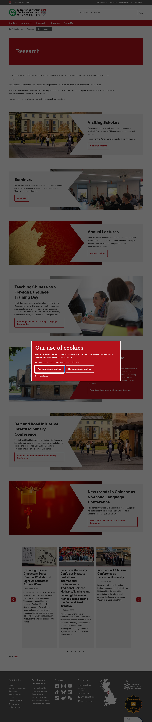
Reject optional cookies (79, 369)
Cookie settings (41, 376)
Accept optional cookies (49, 369)
